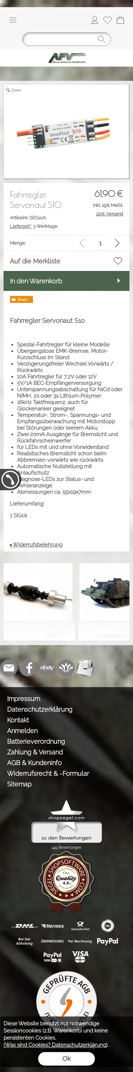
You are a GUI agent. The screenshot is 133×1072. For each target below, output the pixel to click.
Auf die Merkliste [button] (35, 261)
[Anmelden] (94, 20)
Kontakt (18, 720)
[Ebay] (47, 668)
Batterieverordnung (36, 741)
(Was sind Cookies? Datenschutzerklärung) (55, 1045)
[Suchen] (66, 39)
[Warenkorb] (120, 20)
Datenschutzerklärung (39, 709)
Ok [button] (66, 1058)
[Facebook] (28, 668)
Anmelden (22, 730)
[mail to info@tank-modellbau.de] (9, 668)
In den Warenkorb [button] (36, 281)
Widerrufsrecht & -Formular (48, 773)
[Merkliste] (107, 20)
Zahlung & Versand (35, 752)
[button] (12, 20)
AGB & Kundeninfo (34, 763)
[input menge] (100, 243)
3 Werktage (33, 226)
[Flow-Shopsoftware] (66, 668)
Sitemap (19, 784)
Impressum (23, 698)
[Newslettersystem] (85, 668)
